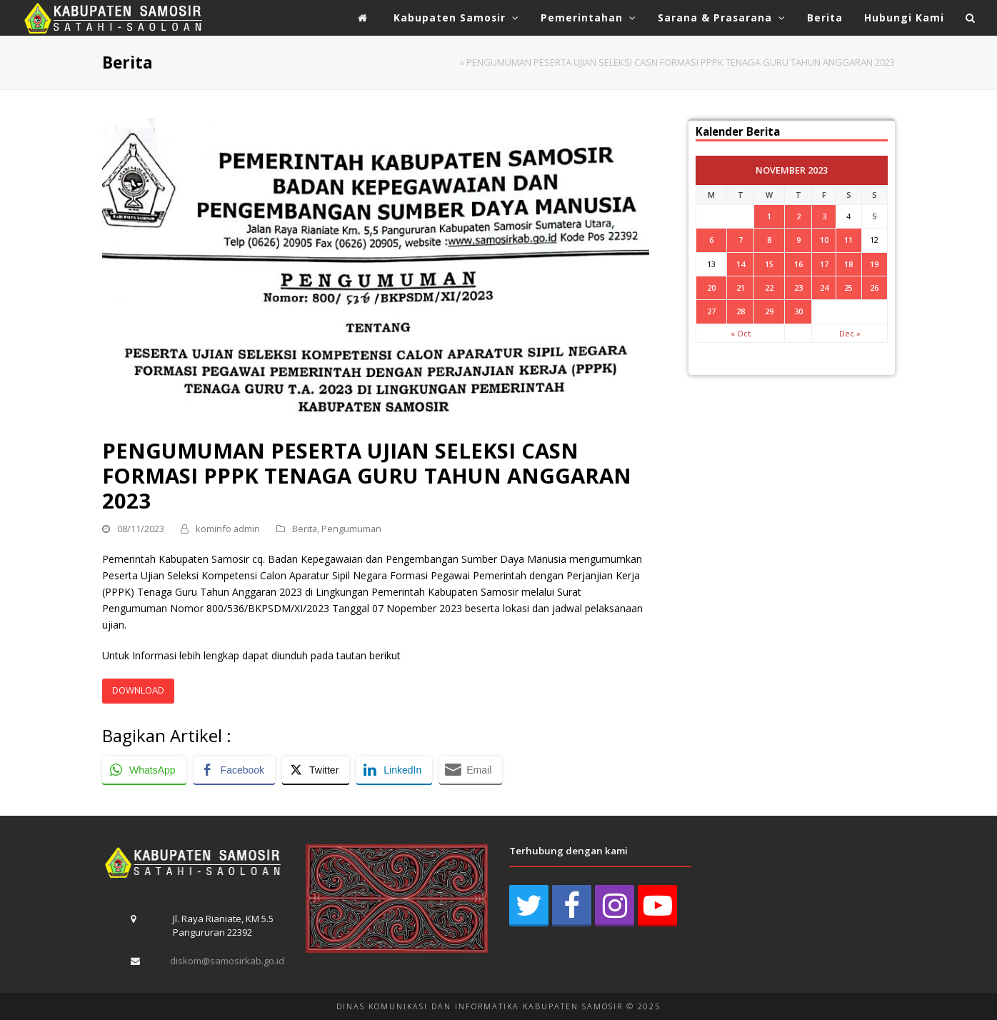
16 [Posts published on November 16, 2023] (798, 264)
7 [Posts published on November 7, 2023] (740, 239)
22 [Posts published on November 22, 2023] (769, 287)
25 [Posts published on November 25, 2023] (848, 287)
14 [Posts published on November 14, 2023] (740, 264)
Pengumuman (351, 528)
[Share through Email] (470, 770)
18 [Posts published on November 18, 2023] (848, 264)
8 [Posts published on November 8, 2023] (769, 239)
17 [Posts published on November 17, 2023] (824, 264)
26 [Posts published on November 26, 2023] (874, 287)
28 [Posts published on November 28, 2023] (740, 311)
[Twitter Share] (315, 770)
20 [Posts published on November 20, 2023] (711, 287)
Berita (304, 528)
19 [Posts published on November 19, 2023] (874, 264)
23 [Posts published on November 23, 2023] (798, 287)
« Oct (741, 333)
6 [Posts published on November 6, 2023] (711, 239)
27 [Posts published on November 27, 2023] (711, 311)
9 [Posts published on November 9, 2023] (798, 239)
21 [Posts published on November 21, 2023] (740, 287)
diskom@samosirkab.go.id (227, 960)
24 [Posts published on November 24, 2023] (824, 287)
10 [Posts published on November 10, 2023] (824, 239)
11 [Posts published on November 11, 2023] (848, 239)
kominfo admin (228, 528)
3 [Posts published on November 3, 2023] (824, 216)
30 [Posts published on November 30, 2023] (798, 311)
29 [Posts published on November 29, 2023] (769, 311)
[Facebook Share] (234, 770)
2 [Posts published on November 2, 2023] (798, 216)
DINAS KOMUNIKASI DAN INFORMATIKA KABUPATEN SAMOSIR (479, 1006)
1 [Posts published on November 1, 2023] (769, 216)
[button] (970, 18)
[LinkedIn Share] (394, 770)
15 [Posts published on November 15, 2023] (769, 264)
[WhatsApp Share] (144, 770)
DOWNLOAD (138, 690)
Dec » (850, 333)
